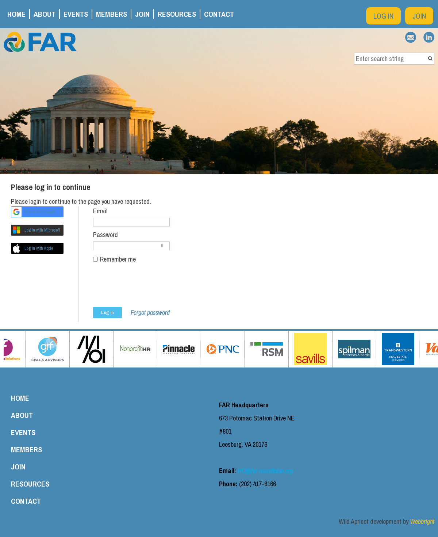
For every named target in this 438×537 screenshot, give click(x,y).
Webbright (422, 521)
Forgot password (150, 312)
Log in (383, 16)
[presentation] (148, 289)
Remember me (118, 259)
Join (419, 16)
